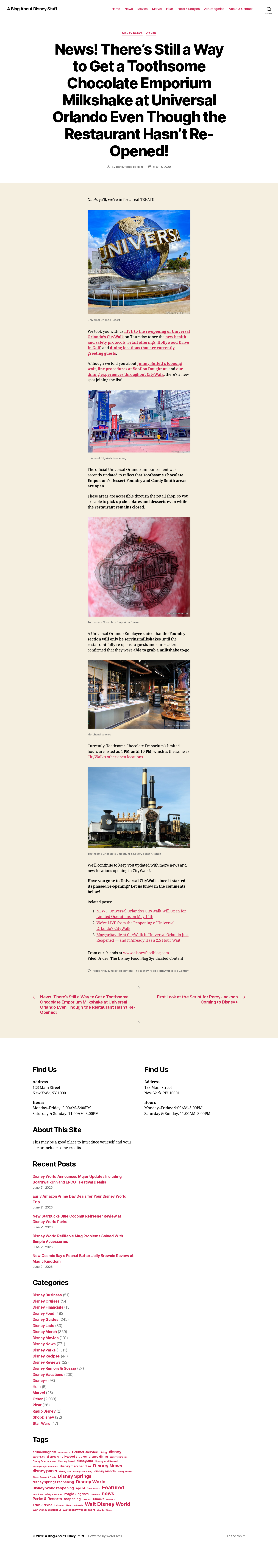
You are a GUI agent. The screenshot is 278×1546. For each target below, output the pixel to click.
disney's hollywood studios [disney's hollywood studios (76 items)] (67, 1456)
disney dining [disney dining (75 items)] (98, 1456)
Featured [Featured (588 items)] (113, 1487)
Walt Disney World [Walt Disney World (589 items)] (107, 1504)
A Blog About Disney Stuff (32, 9)
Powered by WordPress (105, 1536)
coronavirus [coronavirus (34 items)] (64, 1452)
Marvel (157, 9)
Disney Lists (43, 1325)
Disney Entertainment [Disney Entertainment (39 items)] (45, 1461)
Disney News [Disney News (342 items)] (107, 1465)
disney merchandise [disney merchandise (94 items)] (75, 1466)
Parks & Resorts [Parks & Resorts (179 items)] (47, 1498)
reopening (99, 970)
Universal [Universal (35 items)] (59, 1505)
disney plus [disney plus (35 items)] (65, 1471)
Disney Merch (45, 1331)
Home (116, 9)
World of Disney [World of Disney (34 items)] (105, 1510)
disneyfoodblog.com (129, 166)
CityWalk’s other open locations (115, 757)
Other (151, 33)
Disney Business (47, 1295)
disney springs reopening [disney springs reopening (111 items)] (53, 1482)
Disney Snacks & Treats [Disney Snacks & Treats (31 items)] (44, 1477)
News (129, 9)
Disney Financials (48, 1307)
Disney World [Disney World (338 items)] (91, 1481)
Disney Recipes (46, 1356)
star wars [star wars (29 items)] (110, 1499)
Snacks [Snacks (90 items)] (98, 1499)
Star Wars (41, 1423)
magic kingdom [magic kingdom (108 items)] (76, 1494)
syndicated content (120, 970)
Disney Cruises (46, 1301)
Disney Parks (132, 33)
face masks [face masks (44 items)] (93, 1488)
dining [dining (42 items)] (103, 1452)
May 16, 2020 (162, 166)
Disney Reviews (47, 1362)
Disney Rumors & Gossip (54, 1368)
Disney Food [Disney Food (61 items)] (66, 1461)
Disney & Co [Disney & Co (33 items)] (39, 1457)
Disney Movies (46, 1338)
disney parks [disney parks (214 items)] (45, 1470)
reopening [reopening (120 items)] (72, 1499)
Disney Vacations (48, 1374)
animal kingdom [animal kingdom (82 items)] (44, 1452)
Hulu (37, 1387)
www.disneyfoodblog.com (146, 953)
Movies (142, 9)
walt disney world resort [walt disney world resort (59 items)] (79, 1509)
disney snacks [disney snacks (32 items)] (125, 1471)
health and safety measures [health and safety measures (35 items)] (47, 1494)
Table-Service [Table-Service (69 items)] (42, 1505)
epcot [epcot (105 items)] (80, 1488)
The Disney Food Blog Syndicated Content (161, 970)
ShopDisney (43, 1417)
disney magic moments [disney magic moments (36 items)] (45, 1466)
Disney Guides (46, 1319)
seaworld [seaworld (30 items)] (86, 1499)
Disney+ (40, 1380)
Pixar (169, 9)
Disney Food (43, 1313)
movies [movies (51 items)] (95, 1494)
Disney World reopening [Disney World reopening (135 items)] (53, 1488)
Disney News (44, 1344)
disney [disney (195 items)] (115, 1451)
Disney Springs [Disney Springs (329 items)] (74, 1476)
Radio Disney (44, 1411)
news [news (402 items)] (108, 1493)
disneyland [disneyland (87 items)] (84, 1461)
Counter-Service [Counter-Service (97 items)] (85, 1452)
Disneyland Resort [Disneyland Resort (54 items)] (106, 1461)
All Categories (214, 9)
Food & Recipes (188, 9)
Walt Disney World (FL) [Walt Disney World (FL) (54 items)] (47, 1509)
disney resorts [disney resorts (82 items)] (105, 1471)
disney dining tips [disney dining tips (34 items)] (118, 1457)
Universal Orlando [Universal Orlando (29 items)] (74, 1505)
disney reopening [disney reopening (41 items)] (82, 1471)
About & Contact (241, 9)
